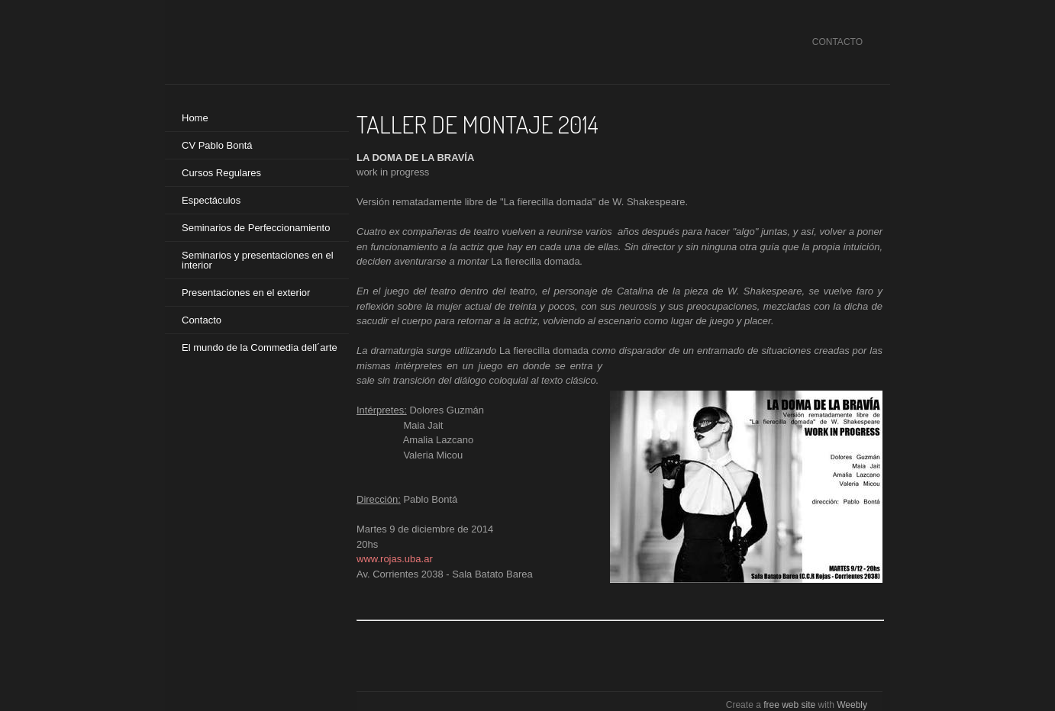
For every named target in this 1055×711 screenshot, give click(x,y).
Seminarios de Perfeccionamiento (256, 227)
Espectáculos (211, 200)
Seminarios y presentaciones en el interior (258, 260)
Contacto (201, 320)
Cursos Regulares (221, 173)
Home (195, 118)
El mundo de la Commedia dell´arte (259, 347)
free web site (789, 705)
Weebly (852, 705)
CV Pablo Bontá (217, 145)
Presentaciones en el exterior (246, 292)
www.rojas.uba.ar (395, 559)
